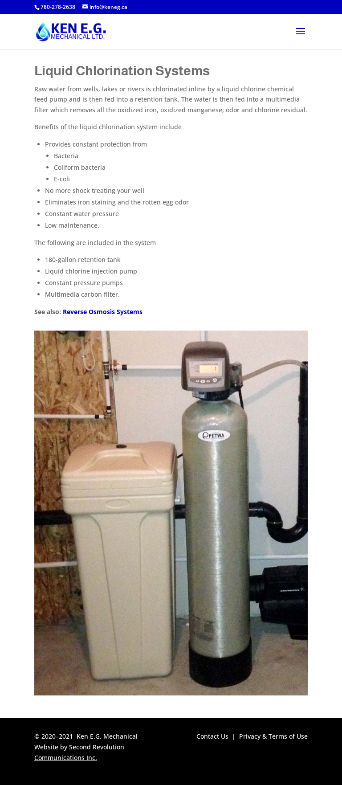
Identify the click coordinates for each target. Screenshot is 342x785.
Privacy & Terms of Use (273, 736)
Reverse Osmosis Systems (102, 311)
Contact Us (212, 736)
